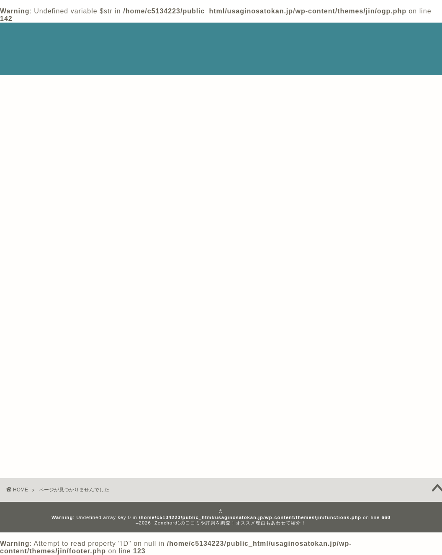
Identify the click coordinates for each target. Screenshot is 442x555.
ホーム (311, 36)
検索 (317, 94)
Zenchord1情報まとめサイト (36, 49)
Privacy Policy (354, 36)
